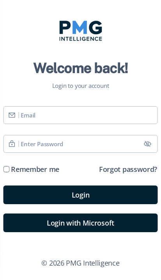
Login (81, 195)
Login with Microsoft (80, 223)
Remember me (35, 169)
